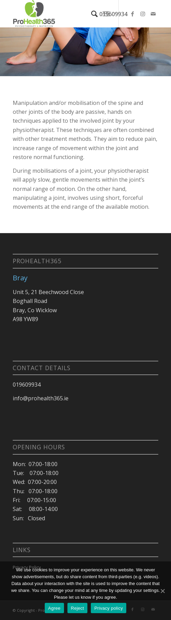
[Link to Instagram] (143, 14)
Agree (54, 608)
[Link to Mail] (153, 14)
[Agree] (162, 590)
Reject (77, 608)
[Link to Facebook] (132, 14)
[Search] (91, 13)
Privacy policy (108, 608)
